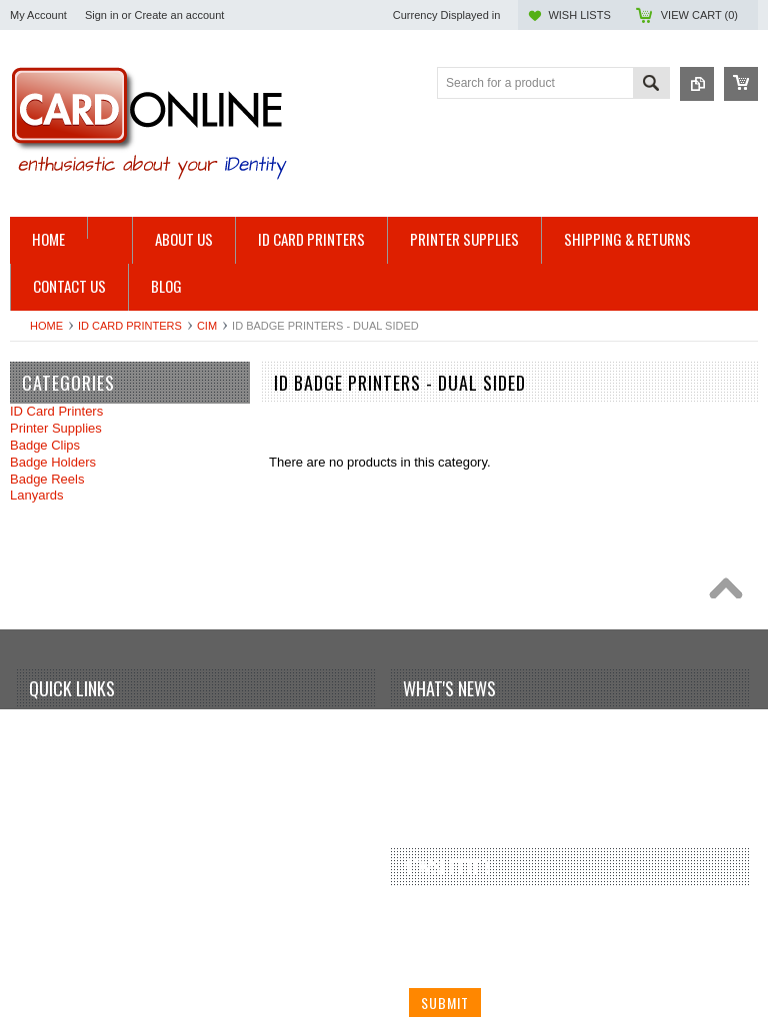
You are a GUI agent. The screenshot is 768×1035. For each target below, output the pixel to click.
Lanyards (36, 495)
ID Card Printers (130, 326)
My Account (38, 15)
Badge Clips (45, 445)
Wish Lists (579, 15)
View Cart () (699, 15)
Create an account (179, 15)
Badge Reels (47, 479)
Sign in (102, 15)
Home (46, 326)
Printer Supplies (56, 428)
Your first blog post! (470, 732)
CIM (207, 326)
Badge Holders (53, 462)
